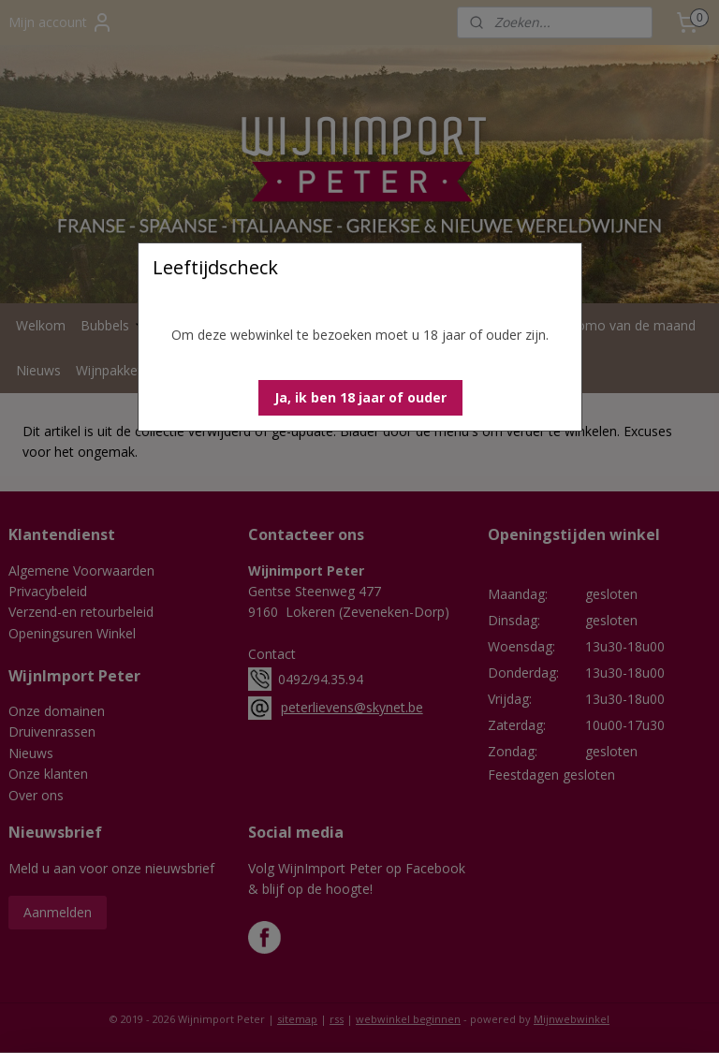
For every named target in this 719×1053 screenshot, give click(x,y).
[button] (360, 398)
